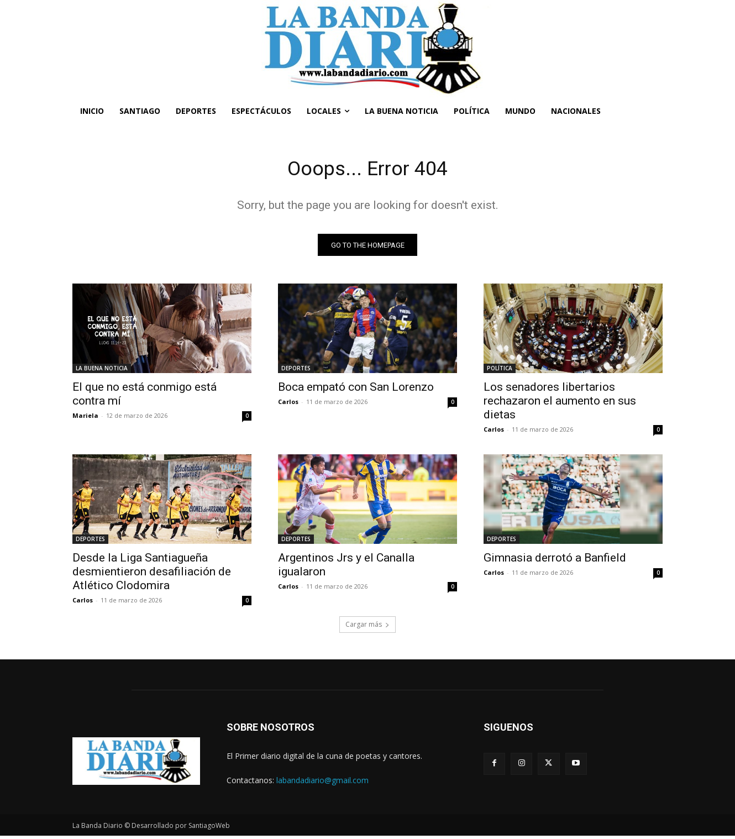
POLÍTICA (499, 371)
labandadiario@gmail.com (322, 783)
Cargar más (367, 627)
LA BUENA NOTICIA (102, 371)
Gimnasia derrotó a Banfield (555, 561)
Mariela (85, 419)
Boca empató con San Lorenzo (356, 390)
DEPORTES (296, 371)
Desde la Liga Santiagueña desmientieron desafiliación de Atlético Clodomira (151, 574)
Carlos (288, 405)
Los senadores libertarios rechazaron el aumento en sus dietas (560, 404)
